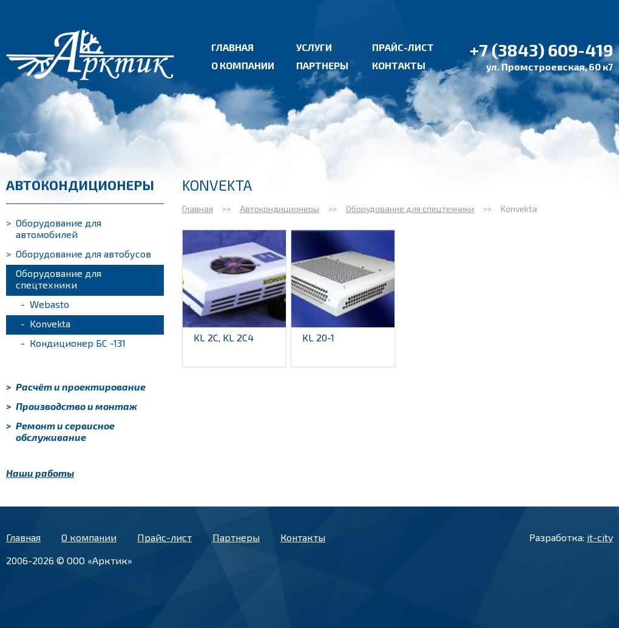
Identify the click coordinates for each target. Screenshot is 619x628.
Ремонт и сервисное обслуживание (60, 431)
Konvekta (45, 323)
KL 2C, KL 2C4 (224, 337)
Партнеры (322, 65)
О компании (242, 65)
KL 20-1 (318, 337)
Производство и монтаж (71, 406)
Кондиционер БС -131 (73, 343)
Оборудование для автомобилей (53, 228)
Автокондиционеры (279, 208)
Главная (232, 47)
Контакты (398, 65)
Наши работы (40, 473)
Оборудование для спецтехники (53, 278)
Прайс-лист (403, 47)
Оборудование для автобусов (78, 253)
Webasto (45, 304)
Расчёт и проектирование (76, 386)
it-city (600, 537)
